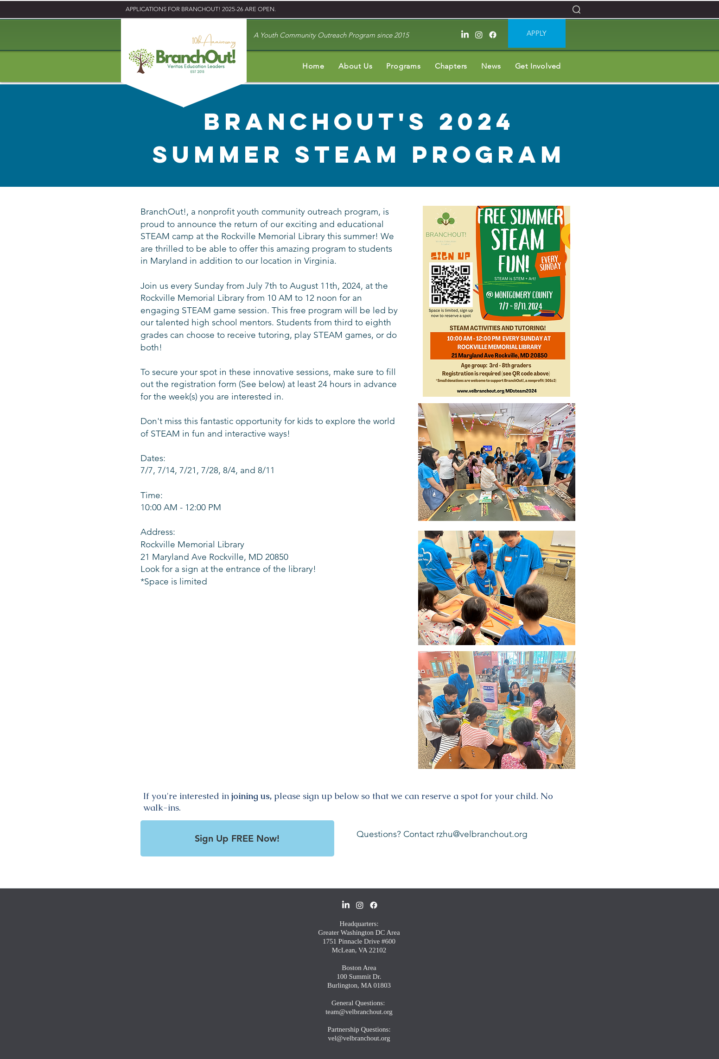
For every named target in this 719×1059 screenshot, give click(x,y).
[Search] (576, 9)
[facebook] (492, 34)
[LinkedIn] (465, 34)
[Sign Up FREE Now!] (237, 838)
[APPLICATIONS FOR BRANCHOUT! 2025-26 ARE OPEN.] (201, 9)
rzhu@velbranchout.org (482, 834)
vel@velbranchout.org (359, 1038)
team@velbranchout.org (359, 1011)
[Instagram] (479, 34)
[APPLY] (537, 33)
